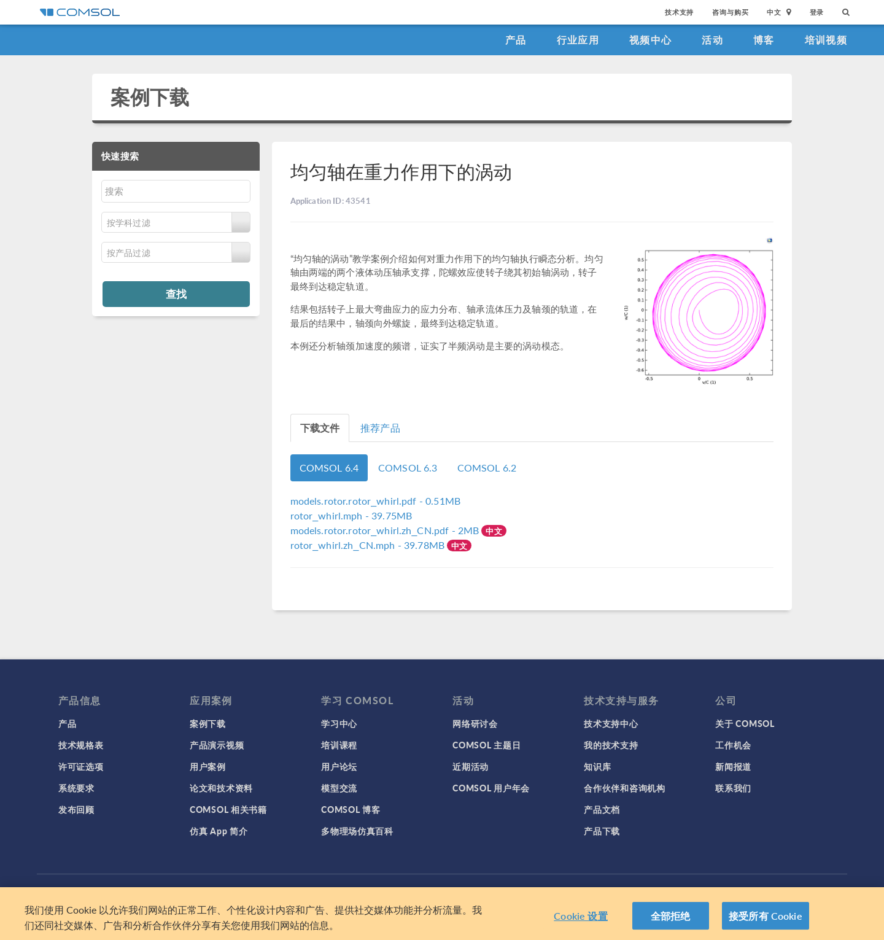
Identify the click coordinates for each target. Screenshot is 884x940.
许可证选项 (81, 766)
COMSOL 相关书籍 (228, 809)
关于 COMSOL (744, 723)
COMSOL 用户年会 (491, 788)
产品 (516, 40)
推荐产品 (380, 428)
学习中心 (339, 723)
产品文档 (602, 809)
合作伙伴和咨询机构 (624, 788)
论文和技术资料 (221, 788)
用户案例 (208, 766)
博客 (764, 40)
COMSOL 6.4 (329, 467)
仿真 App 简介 (218, 831)
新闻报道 (733, 766)
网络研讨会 (475, 723)
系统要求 (76, 788)
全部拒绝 (671, 919)
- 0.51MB (375, 501)
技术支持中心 (611, 723)
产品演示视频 (217, 745)
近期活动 (470, 766)
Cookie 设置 (580, 919)
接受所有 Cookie (765, 919)
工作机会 (733, 745)
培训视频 (826, 40)
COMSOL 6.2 (487, 467)
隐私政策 (307, 890)
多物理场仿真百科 (357, 831)
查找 (176, 293)
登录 (817, 12)
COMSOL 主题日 (486, 745)
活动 (712, 40)
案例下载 (150, 96)
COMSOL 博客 (350, 809)
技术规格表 (81, 745)
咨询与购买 (730, 12)
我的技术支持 (611, 745)
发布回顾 (76, 809)
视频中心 (650, 40)
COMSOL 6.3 (408, 467)
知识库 (597, 766)
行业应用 (578, 40)
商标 (340, 890)
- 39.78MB (369, 545)
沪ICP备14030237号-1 (471, 890)
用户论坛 (339, 766)
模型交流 (339, 788)
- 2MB (386, 530)
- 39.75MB (351, 515)
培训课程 (339, 745)
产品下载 (602, 831)
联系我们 (733, 788)
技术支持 (679, 12)
